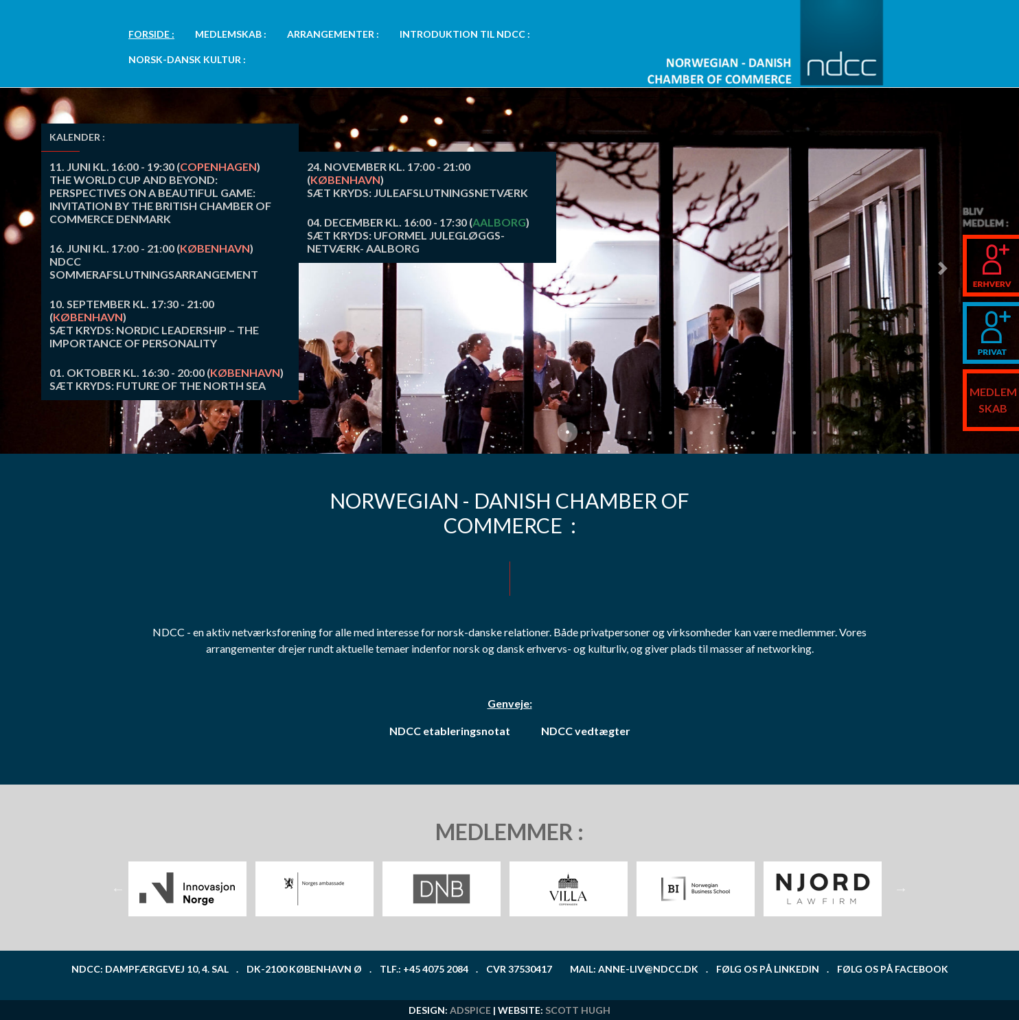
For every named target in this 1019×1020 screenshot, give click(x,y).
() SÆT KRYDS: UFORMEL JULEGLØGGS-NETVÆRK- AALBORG (418, 235)
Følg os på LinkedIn (767, 969)
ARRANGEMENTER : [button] (333, 34)
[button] (942, 268)
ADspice (470, 1010)
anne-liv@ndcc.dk (648, 969)
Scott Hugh (577, 1010)
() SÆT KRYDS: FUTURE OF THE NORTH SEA (166, 379)
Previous (118, 889)
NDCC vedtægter (585, 730)
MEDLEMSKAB (993, 400)
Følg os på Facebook (892, 969)
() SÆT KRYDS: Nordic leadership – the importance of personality (154, 323)
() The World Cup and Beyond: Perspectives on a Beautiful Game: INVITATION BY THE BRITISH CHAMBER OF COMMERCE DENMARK (160, 192)
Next (901, 889)
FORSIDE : (151, 34)
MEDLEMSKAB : (230, 34)
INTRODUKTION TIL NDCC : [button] (465, 34)
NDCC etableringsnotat (449, 730)
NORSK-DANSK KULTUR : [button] (187, 59)
